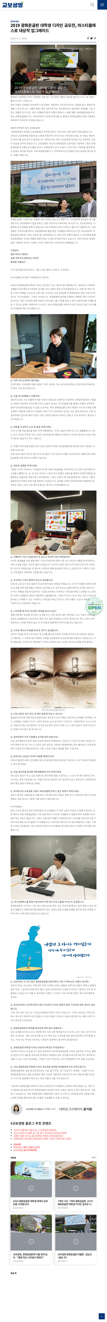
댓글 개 (13, 1273)
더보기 (93, 1157)
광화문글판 (15, 21)
